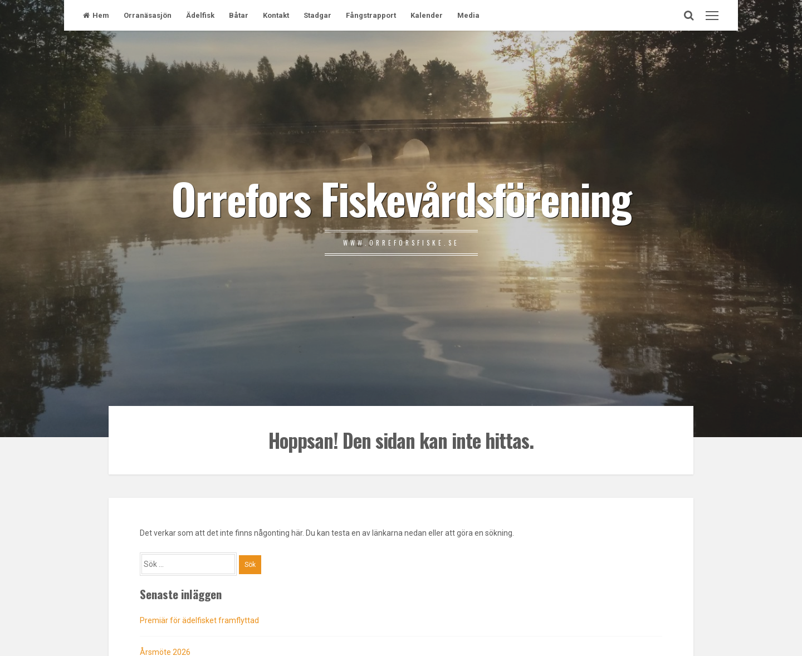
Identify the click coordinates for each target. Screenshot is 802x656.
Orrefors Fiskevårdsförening (401, 197)
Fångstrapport (371, 15)
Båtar (238, 15)
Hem (96, 15)
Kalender (426, 15)
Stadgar (317, 15)
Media (468, 15)
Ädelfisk (200, 15)
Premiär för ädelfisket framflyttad (199, 620)
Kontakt (276, 15)
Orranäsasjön (148, 15)
